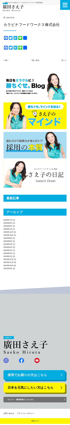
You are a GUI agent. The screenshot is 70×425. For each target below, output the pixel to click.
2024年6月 (7, 241)
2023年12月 (8, 259)
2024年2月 (7, 253)
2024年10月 (8, 235)
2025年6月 (7, 223)
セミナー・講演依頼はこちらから (21, 401)
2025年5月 (7, 226)
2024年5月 (7, 244)
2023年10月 (8, 265)
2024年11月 (8, 232)
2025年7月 (7, 220)
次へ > (64, 60)
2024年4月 (7, 247)
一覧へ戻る (35, 60)
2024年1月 (7, 256)
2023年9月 (7, 268)
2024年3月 (7, 250)
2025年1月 (7, 229)
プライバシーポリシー (26, 414)
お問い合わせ (8, 414)
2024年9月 (7, 238)
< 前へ (6, 60)
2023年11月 (8, 262)
